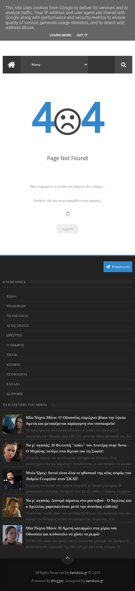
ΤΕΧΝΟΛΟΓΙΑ (17, 374)
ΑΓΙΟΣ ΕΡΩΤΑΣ (18, 325)
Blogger (57, 581)
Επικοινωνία (118, 267)
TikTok (12, 355)
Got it (82, 35)
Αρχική (67, 229)
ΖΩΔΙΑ (12, 296)
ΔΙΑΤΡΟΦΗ (14, 394)
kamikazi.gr (79, 573)
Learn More (60, 35)
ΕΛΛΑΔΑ (13, 384)
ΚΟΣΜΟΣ (13, 365)
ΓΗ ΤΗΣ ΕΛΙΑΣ (17, 316)
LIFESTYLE (14, 335)
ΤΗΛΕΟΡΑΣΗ (16, 306)
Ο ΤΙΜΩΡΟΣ (15, 345)
